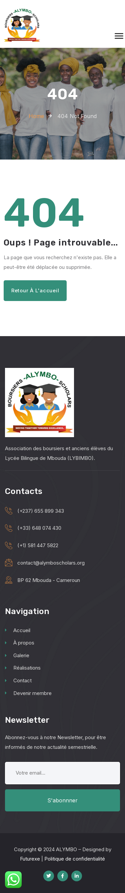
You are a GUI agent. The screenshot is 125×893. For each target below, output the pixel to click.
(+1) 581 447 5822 (37, 545)
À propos (19, 642)
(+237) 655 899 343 (40, 511)
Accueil (17, 630)
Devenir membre (28, 693)
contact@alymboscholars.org (51, 563)
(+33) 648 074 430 (39, 528)
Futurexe (30, 859)
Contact (18, 680)
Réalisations (23, 668)
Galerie (17, 655)
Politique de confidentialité (74, 859)
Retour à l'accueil (35, 290)
